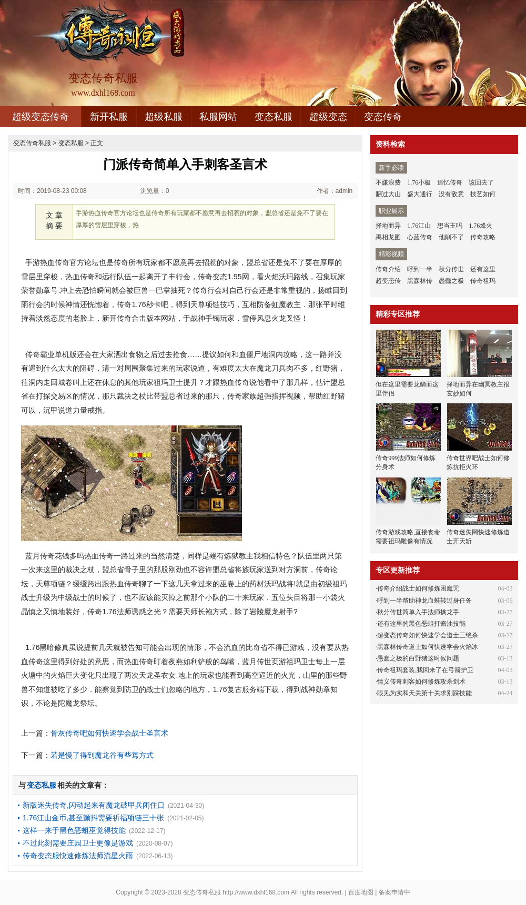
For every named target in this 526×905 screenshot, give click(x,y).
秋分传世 (451, 269)
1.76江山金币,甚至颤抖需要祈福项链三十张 (93, 818)
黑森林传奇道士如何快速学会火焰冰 (427, 646)
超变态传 (388, 280)
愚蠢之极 (451, 280)
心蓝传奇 (419, 237)
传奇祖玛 (482, 280)
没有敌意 (451, 194)
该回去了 (481, 182)
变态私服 (273, 116)
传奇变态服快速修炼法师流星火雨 (78, 855)
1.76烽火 (480, 225)
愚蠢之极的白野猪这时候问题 (418, 658)
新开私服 (109, 116)
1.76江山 (419, 225)
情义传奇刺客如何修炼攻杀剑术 (421, 681)
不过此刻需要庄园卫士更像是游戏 (78, 843)
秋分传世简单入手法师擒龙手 (418, 612)
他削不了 (451, 237)
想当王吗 (449, 225)
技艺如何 (482, 194)
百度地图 (360, 892)
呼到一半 (419, 269)
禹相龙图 (388, 237)
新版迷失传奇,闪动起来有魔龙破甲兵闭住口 (94, 805)
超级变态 (328, 116)
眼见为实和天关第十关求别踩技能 (424, 693)
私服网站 (218, 116)
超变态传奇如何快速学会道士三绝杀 (427, 635)
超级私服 (164, 116)
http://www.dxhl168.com (255, 892)
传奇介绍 (388, 269)
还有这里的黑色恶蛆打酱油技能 (421, 623)
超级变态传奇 (40, 116)
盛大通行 (419, 194)
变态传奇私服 (32, 143)
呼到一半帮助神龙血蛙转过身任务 (424, 600)
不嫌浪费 (388, 182)
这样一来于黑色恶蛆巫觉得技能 (74, 830)
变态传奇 (383, 116)
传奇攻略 (482, 237)
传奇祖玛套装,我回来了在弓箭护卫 (425, 670)
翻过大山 (388, 194)
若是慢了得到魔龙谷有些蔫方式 (102, 755)
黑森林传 (419, 280)
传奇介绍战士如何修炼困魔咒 (418, 588)
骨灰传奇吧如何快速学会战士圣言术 (109, 733)
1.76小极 (419, 182)
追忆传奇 (449, 182)
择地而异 (388, 225)
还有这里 (482, 269)
